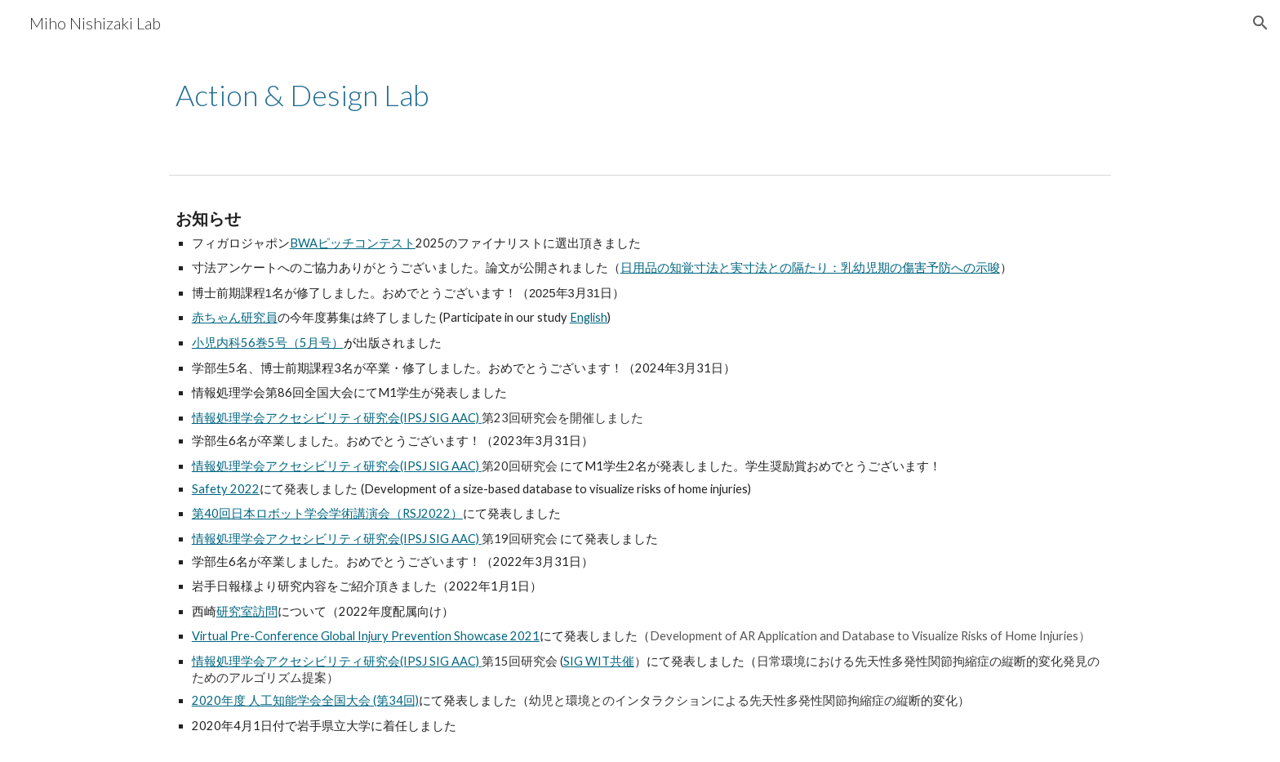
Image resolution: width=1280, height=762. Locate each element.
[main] (600, 95)
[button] (1260, 22)
